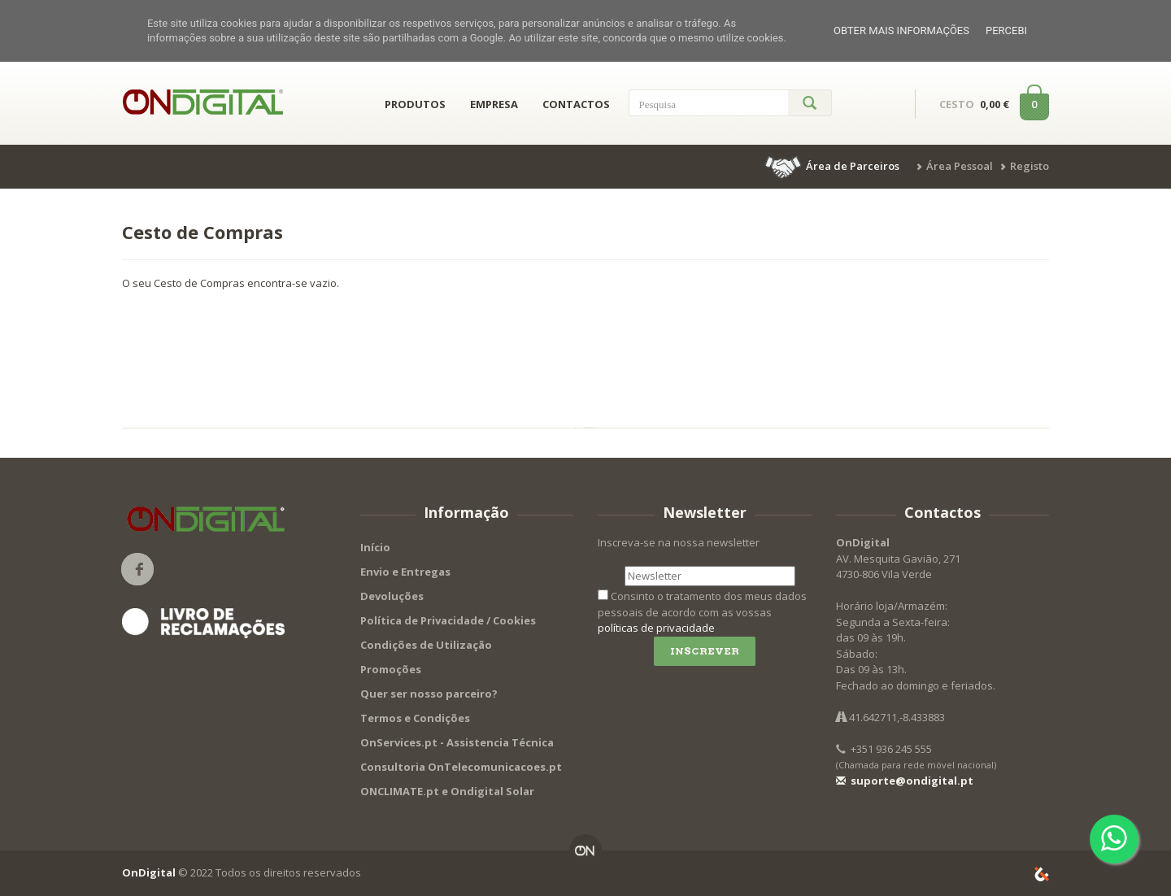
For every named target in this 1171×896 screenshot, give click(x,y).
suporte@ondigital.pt (904, 780)
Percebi (1006, 30)
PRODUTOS (415, 104)
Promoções (390, 669)
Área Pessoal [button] (959, 166)
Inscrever (704, 651)
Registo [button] (1029, 166)
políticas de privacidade (656, 627)
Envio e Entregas (405, 571)
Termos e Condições (415, 718)
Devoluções (392, 596)
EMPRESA (494, 104)
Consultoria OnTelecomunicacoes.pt (461, 766)
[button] (833, 166)
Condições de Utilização (426, 644)
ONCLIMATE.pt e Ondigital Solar (447, 791)
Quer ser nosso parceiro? (429, 693)
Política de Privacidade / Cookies (448, 620)
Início (375, 547)
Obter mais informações (901, 30)
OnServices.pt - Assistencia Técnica (457, 742)
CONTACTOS (576, 104)
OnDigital (149, 872)
